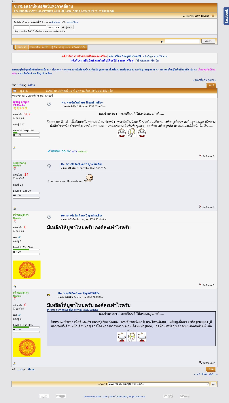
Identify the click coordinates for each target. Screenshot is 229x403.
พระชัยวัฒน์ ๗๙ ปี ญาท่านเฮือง (35, 73)
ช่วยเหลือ (35, 47)
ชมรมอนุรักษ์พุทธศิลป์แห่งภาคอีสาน (30, 69)
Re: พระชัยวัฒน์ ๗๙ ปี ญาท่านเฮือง (82, 102)
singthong (19, 163)
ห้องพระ (56, 69)
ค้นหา (45, 47)
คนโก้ (74, 151)
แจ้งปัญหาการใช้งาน (155, 56)
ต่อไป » (211, 80)
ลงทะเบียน (72, 22)
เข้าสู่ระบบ (55, 22)
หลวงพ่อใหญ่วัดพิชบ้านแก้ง (174, 69)
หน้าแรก (21, 47)
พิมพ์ (211, 85)
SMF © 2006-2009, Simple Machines (127, 396)
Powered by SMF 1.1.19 (95, 396)
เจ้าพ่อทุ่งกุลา (21, 215)
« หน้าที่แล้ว (200, 80)
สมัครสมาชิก (79, 47)
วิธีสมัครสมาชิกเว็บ (147, 60)
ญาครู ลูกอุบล (21, 102)
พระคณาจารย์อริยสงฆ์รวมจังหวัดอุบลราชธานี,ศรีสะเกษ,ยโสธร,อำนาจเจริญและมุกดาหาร (110, 69)
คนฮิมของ (82, 151)
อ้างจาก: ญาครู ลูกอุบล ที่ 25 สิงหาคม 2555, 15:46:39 (72, 310)
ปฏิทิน (53, 47)
